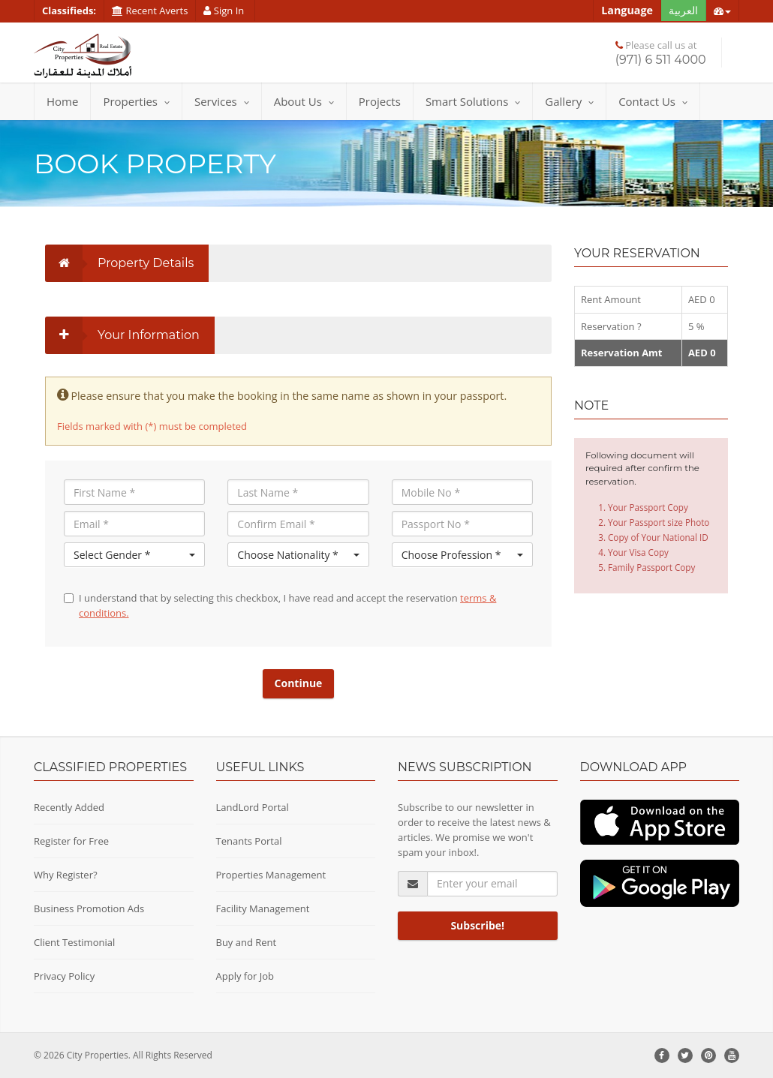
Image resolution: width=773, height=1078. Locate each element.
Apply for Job (245, 976)
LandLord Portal (252, 807)
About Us (304, 101)
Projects (380, 101)
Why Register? (66, 874)
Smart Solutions (473, 101)
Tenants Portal (249, 841)
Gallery (569, 101)
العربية (683, 10)
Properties (136, 101)
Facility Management (263, 908)
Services (221, 101)
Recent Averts (150, 10)
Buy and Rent (246, 942)
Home (62, 101)
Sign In (224, 10)
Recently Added (69, 807)
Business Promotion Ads (89, 908)
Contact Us (652, 101)
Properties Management (271, 874)
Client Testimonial (74, 942)
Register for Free (71, 841)
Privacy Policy (64, 976)
